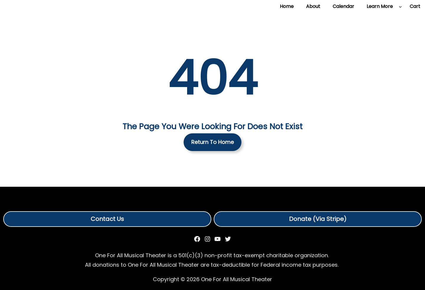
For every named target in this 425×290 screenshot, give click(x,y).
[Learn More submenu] (400, 6)
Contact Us (107, 219)
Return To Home (212, 142)
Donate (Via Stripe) (317, 219)
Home (287, 6)
